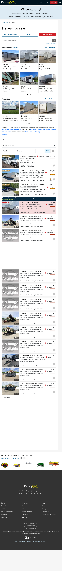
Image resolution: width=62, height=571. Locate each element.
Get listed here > (50, 47)
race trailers (5, 130)
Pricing (44, 509)
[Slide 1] (28, 123)
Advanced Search (51, 43)
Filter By (8, 151)
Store (23, 509)
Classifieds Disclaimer (49, 514)
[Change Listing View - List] (47, 151)
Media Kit (24, 517)
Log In (46, 2)
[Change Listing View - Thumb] (53, 151)
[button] (60, 3)
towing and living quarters (38, 130)
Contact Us (45, 511)
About (24, 506)
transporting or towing (32, 132)
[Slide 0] (27, 94)
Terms (15, 541)
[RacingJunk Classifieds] (8, 5)
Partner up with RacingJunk (10, 458)
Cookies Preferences (39, 541)
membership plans (8, 199)
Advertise (24, 514)
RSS (29, 34)
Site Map (4, 514)
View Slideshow (10, 34)
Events (3, 509)
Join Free (54, 3)
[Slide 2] (30, 94)
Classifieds (4, 506)
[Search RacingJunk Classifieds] (37, 2)
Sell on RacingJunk (7, 511)
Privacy (29, 541)
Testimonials (5, 517)
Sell (41, 2)
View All (15, 47)
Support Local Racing (17, 455)
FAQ (43, 506)
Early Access (5, 156)
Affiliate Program (27, 511)
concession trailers (15, 130)
